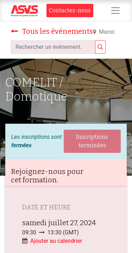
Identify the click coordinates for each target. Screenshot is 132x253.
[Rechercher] (100, 47)
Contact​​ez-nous (70, 10)
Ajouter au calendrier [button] (56, 241)
